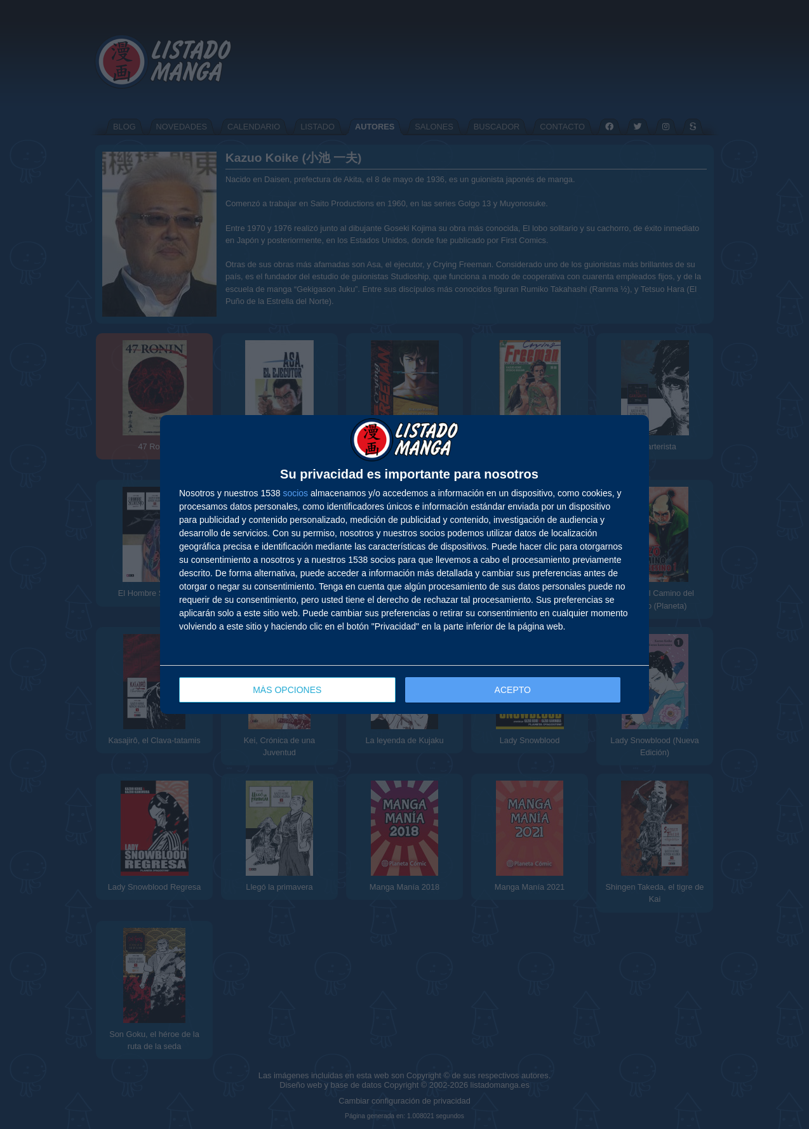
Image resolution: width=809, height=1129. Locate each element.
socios (295, 493)
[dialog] (404, 564)
